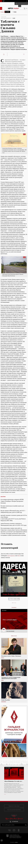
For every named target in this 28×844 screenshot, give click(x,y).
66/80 (14, 18)
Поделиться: (4, 54)
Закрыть (25, 825)
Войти (18, 555)
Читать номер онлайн (14, 598)
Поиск (1, 1)
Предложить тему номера (14, 806)
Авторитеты (3, 701)
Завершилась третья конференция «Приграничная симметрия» (10, 678)
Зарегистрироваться (11, 555)
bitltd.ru (16, 842)
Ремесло (2, 657)
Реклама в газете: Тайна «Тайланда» (11, 656)
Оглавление (14, 821)
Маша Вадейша (5, 700)
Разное (7, 11)
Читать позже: (24, 54)
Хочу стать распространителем (14, 809)
